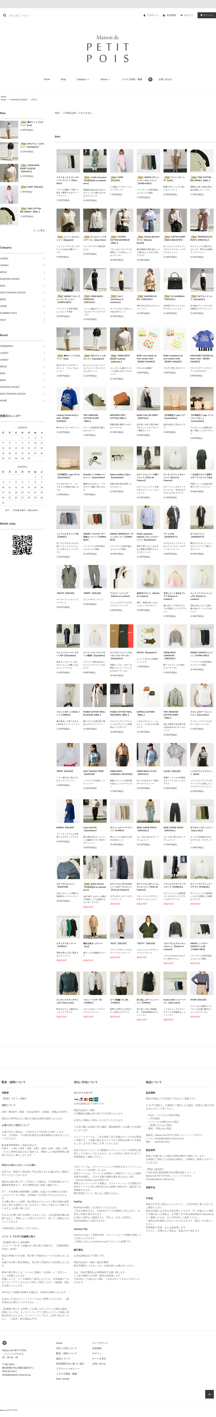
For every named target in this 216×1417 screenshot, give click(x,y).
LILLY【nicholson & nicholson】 (116, 299)
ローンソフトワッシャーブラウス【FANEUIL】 (201, 885)
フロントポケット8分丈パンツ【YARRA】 (68, 713)
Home (47, 79)
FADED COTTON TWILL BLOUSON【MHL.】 (94, 713)
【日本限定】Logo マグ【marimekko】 (174, 416)
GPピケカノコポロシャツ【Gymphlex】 (32, 145)
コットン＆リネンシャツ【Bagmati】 (68, 238)
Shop (63, 79)
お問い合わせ (165, 79)
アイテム (206, 15)
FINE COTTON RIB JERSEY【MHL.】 (30, 210)
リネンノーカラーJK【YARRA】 (92, 1001)
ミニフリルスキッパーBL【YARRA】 (67, 535)
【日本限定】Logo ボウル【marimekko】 (68, 476)
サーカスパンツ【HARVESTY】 (197, 535)
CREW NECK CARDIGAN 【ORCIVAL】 (93, 299)
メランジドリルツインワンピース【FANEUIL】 (174, 885)
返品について (63, 1358)
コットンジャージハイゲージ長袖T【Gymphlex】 (94, 654)
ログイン (188, 15)
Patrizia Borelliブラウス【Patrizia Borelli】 (148, 240)
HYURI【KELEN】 (198, 1000)
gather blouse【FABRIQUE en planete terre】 (94, 887)
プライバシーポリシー (67, 1368)
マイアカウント (100, 1343)
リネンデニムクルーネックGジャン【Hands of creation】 (174, 946)
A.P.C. (34, 100)
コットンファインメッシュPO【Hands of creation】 (201, 596)
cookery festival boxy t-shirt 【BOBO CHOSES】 (67, 418)
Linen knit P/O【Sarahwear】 (90, 829)
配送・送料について (66, 1353)
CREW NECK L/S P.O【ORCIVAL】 (146, 772)
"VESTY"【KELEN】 (146, 943)
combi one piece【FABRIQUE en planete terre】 (94, 180)
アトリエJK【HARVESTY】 (170, 535)
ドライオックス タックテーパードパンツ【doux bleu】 (67, 180)
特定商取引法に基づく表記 (70, 1363)
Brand (106, 79)
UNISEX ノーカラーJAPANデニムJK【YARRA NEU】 (199, 946)
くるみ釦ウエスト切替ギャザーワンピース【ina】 (201, 476)
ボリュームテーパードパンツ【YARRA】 (121, 829)
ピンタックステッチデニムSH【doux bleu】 (67, 1001)
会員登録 (171, 15)
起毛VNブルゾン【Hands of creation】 (148, 594)
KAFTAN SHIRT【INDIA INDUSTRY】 (174, 238)
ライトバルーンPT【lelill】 (174, 179)
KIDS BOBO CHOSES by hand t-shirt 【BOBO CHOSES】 (201, 359)
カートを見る (99, 1358)
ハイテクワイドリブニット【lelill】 (201, 772)
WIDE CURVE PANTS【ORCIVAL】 (147, 829)
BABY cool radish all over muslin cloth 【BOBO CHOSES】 (146, 359)
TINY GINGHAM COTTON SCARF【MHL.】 (91, 418)
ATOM (66, 1379)
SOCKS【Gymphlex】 (147, 652)
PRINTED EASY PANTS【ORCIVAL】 (201, 238)
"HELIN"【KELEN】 (65, 593)
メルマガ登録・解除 (131, 79)
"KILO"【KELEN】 (118, 943)
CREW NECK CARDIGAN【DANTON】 (121, 772)
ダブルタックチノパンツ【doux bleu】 (201, 829)
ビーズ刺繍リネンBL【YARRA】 (119, 1001)
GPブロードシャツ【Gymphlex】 (201, 298)
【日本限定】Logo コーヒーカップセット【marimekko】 (202, 418)
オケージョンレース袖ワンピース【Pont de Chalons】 (148, 477)
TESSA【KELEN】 (65, 771)
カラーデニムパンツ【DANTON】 (65, 885)
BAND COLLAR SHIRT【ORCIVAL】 (147, 416)
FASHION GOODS (19, 100)
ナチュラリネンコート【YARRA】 (66, 945)
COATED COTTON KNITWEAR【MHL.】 (120, 240)
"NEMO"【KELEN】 (92, 593)
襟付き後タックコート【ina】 (93, 945)
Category (83, 79)
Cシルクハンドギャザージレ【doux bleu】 (95, 238)
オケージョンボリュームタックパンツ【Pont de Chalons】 (148, 887)
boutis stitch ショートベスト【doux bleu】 (174, 1001)
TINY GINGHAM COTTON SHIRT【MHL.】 (170, 715)
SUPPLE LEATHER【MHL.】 (146, 713)
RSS (58, 1379)
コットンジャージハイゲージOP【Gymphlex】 (67, 654)
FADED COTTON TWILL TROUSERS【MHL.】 (121, 713)
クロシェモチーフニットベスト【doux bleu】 (201, 713)
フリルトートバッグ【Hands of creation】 (120, 594)
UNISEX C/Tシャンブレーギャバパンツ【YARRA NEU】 (148, 180)
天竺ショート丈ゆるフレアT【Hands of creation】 (174, 596)
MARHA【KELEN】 (65, 827)
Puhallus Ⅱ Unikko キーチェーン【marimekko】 (94, 476)
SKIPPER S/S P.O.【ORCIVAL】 (147, 298)
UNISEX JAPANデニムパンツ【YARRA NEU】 (201, 654)
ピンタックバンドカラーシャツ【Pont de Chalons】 (174, 477)
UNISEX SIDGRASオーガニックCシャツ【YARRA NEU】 (121, 537)
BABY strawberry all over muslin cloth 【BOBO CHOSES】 (173, 359)
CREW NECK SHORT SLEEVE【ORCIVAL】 (30, 168)
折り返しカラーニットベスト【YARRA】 (148, 1001)
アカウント (153, 15)
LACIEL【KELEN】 (172, 771)
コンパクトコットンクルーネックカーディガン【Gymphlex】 (121, 655)
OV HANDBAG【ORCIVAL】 (174, 298)
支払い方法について (66, 1348)
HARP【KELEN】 (32, 187)
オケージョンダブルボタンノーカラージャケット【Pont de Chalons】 (121, 887)
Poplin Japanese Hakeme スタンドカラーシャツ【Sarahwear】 (148, 537)
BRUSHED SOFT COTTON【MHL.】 (118, 416)
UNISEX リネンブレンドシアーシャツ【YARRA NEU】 (68, 299)
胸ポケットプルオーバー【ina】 (31, 123)
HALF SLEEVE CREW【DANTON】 (93, 772)
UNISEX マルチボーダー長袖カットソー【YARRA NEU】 (94, 537)
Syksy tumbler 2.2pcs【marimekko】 (120, 476)
